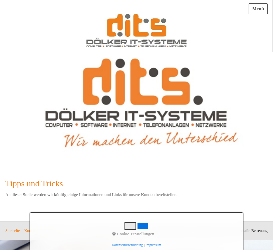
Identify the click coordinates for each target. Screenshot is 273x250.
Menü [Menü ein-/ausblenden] (258, 8)
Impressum (50, 231)
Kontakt (30, 231)
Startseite (12, 231)
